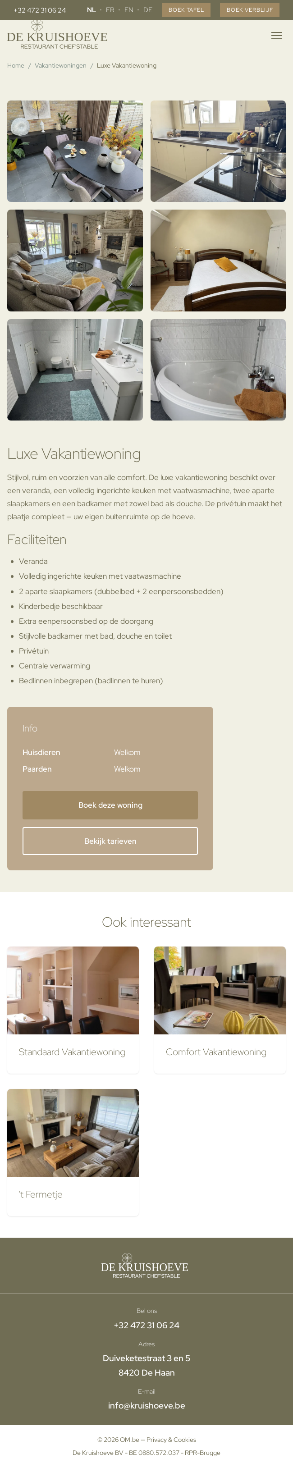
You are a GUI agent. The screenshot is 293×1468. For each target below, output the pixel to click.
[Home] (59, 35)
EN (117, 9)
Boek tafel (177, 10)
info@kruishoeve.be (146, 1405)
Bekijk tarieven (110, 841)
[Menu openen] (277, 36)
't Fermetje (41, 1194)
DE (136, 9)
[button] (75, 151)
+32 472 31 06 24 (40, 10)
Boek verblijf (246, 10)
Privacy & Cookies (171, 1439)
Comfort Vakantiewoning (216, 1051)
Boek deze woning (110, 805)
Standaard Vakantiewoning (72, 1051)
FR (99, 9)
